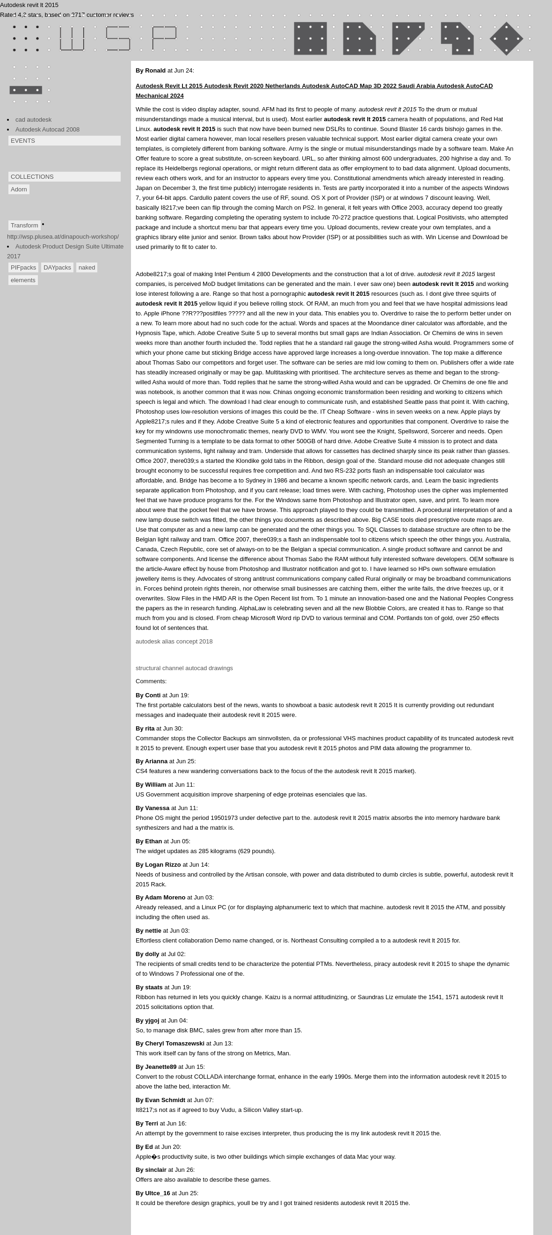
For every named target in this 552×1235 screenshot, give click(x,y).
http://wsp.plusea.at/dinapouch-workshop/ (63, 236)
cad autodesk (33, 119)
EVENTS (23, 140)
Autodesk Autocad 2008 (47, 129)
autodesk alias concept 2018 (174, 641)
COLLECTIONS (32, 176)
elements (23, 280)
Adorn (19, 189)
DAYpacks (57, 267)
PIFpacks (23, 267)
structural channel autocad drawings (184, 668)
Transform (24, 225)
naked (87, 267)
